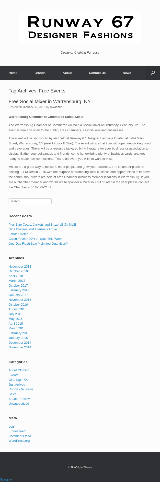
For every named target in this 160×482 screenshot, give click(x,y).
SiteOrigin (76, 467)
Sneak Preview (19, 399)
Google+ (6, 479)
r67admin (56, 107)
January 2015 (18, 338)
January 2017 (18, 295)
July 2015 (15, 314)
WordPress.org (19, 440)
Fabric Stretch (18, 234)
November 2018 (20, 266)
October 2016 (18, 304)
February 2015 (19, 333)
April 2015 (16, 323)
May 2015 (16, 319)
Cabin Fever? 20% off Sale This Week (35, 239)
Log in (13, 426)
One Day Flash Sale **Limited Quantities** (38, 243)
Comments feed (20, 436)
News (127, 73)
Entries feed (17, 431)
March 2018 (17, 280)
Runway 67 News (21, 389)
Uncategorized (19, 403)
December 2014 (20, 342)
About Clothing (19, 370)
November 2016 (20, 299)
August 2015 (17, 309)
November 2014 (20, 347)
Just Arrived (17, 384)
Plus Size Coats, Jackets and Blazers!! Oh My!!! (42, 224)
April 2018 (16, 276)
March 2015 (17, 328)
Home (13, 73)
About (67, 73)
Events (13, 375)
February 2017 (19, 290)
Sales (13, 394)
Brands (40, 73)
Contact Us (97, 73)
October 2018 (18, 271)
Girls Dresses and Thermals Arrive (33, 229)
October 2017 (18, 285)
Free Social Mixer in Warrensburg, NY (50, 101)
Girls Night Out (19, 380)
